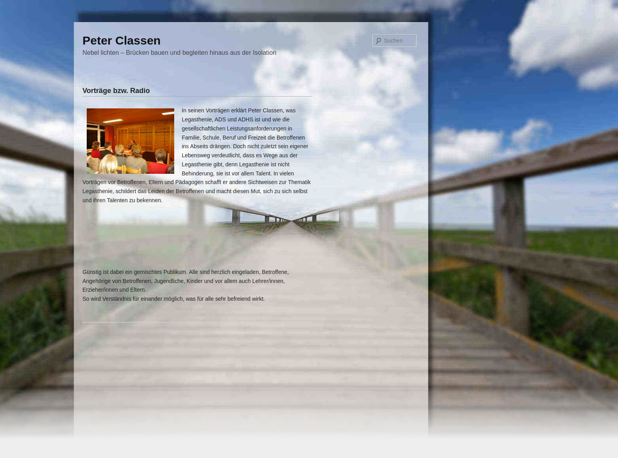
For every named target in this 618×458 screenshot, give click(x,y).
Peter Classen (121, 40)
